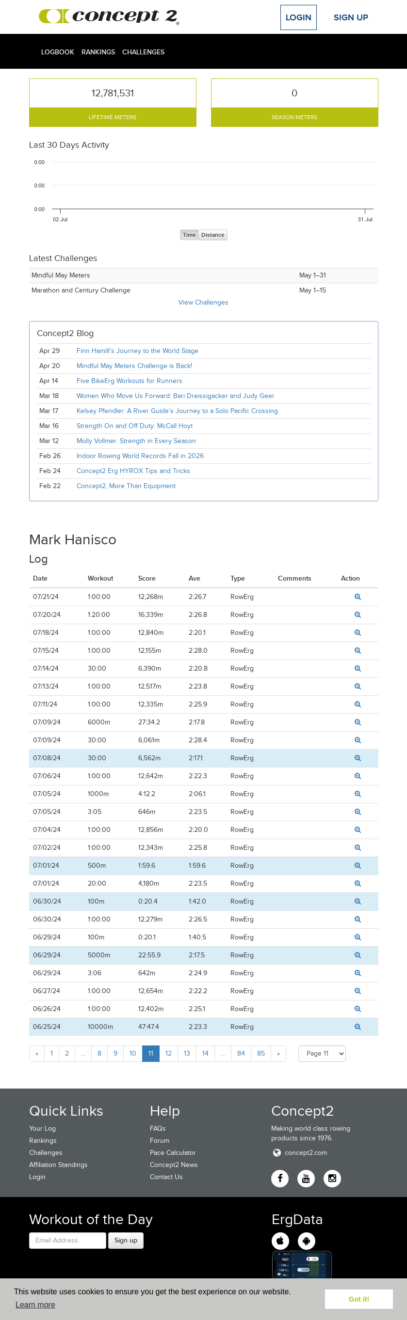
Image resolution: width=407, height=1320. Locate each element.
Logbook (57, 52)
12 (168, 1053)
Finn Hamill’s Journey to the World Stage (137, 350)
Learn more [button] (35, 1305)
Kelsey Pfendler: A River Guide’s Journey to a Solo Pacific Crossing (177, 410)
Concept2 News (174, 1164)
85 (261, 1053)
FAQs (158, 1128)
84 (241, 1053)
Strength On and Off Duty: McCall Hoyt (135, 426)
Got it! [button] (359, 1299)
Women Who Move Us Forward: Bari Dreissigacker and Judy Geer (176, 395)
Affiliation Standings (58, 1164)
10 (133, 1053)
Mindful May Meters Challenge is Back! (134, 365)
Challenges (143, 52)
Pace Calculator (173, 1152)
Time (189, 235)
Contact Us (166, 1177)
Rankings (98, 52)
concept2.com (299, 1152)
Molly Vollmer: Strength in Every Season (136, 441)
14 (205, 1053)
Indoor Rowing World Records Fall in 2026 (140, 456)
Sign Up (351, 17)
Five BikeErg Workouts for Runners (129, 380)
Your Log (42, 1128)
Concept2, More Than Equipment (126, 486)
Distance (213, 235)
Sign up (125, 1240)
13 (187, 1053)
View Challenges (203, 302)
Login (298, 17)
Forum (159, 1140)
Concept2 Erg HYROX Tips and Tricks (133, 471)
